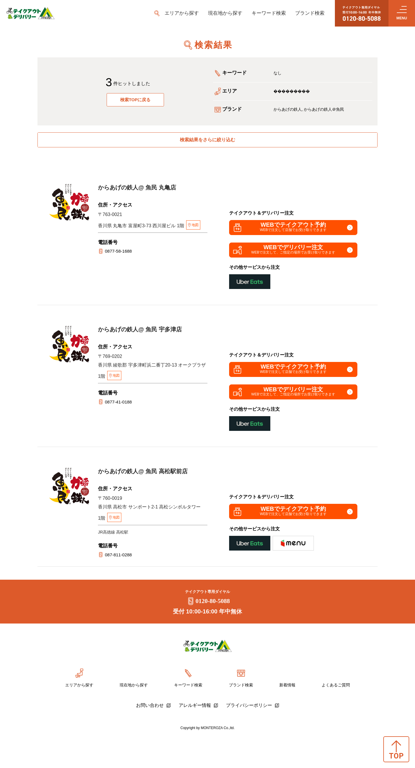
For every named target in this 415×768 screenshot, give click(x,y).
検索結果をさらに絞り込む (207, 141)
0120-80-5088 (207, 633)
